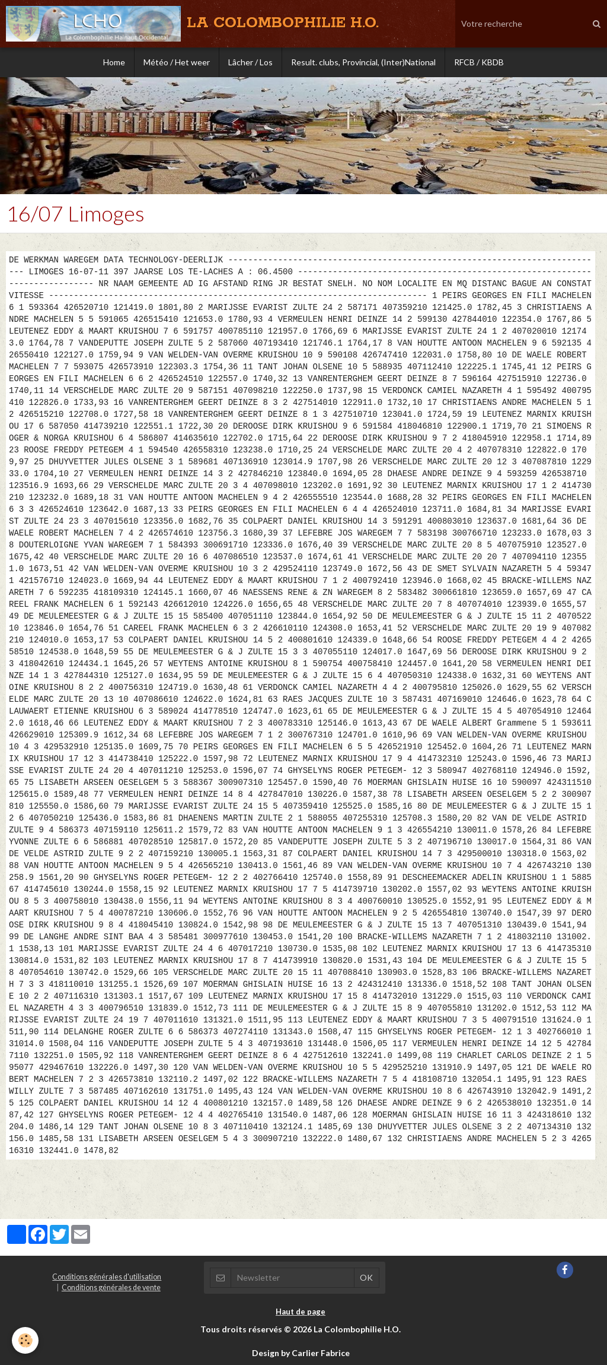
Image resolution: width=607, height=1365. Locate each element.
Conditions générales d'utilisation (106, 1276)
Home (114, 62)
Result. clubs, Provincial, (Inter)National (363, 62)
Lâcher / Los (250, 62)
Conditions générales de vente (111, 1287)
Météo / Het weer (176, 62)
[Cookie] (25, 1340)
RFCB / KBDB (479, 62)
